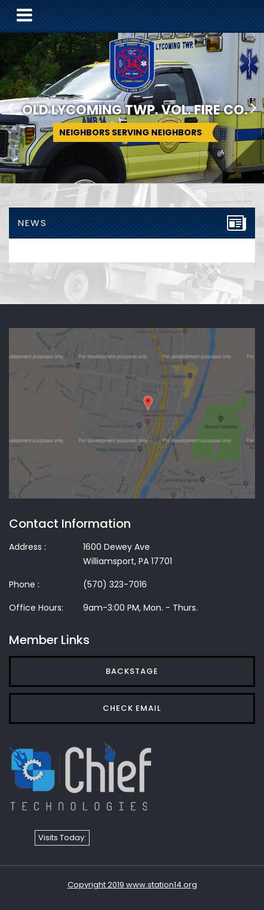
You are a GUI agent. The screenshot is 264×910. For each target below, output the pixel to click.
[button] (10, 107)
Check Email (132, 708)
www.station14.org (161, 884)
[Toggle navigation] (24, 15)
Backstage (132, 671)
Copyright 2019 (96, 884)
